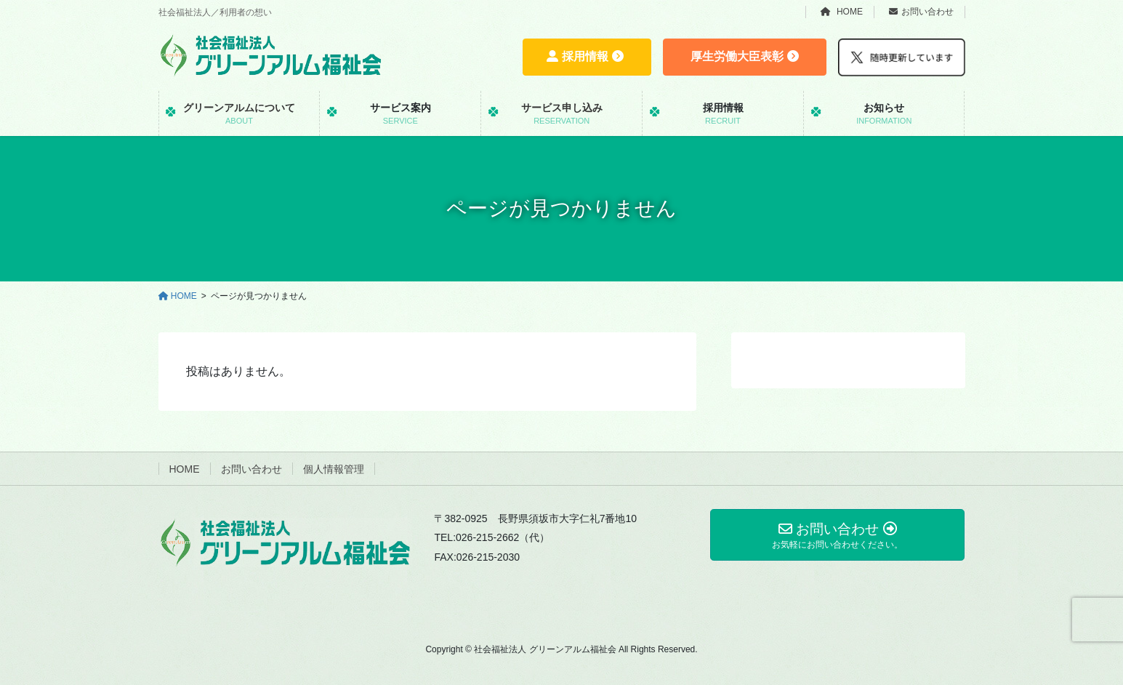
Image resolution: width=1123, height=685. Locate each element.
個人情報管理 (333, 469)
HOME (842, 12)
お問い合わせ (921, 12)
